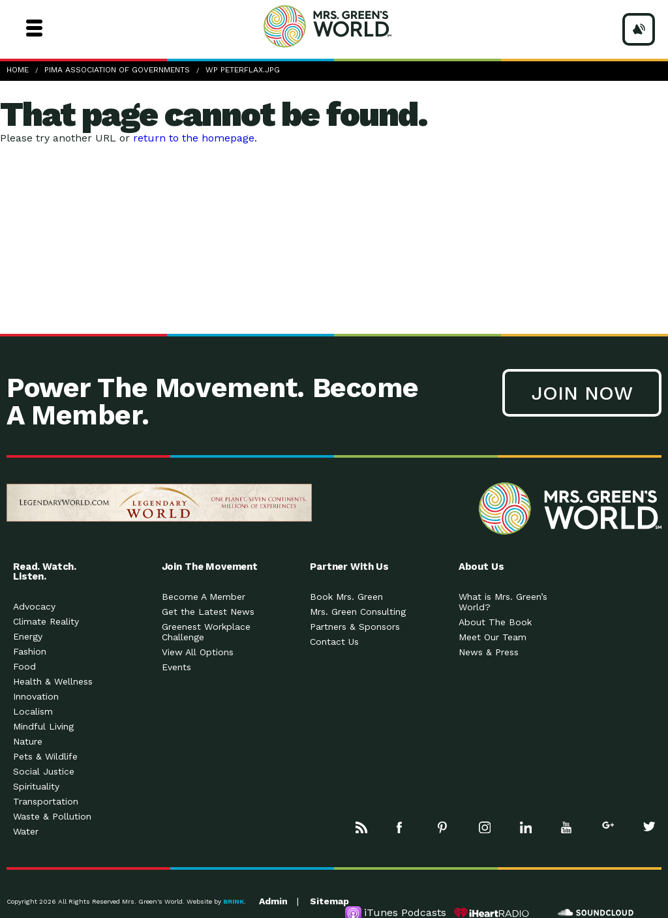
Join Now (582, 392)
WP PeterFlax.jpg (242, 69)
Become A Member (203, 596)
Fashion (29, 651)
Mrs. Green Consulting (358, 611)
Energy (27, 636)
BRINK (233, 901)
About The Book (495, 622)
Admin (273, 901)
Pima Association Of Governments (117, 69)
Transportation (45, 801)
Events (176, 667)
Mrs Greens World (352, 26)
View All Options (198, 652)
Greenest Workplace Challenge (206, 631)
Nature (27, 741)
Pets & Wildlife (45, 756)
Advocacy (34, 606)
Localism (33, 711)
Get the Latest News (208, 611)
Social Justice (43, 771)
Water (25, 831)
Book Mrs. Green (346, 596)
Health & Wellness (53, 681)
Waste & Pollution (52, 816)
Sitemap (329, 901)
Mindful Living (43, 726)
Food (24, 666)
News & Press (489, 652)
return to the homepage (193, 138)
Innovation (36, 696)
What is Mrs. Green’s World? (503, 601)
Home (18, 69)
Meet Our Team (492, 637)
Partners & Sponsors (355, 626)
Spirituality (36, 786)
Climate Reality (46, 621)
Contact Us (334, 641)
